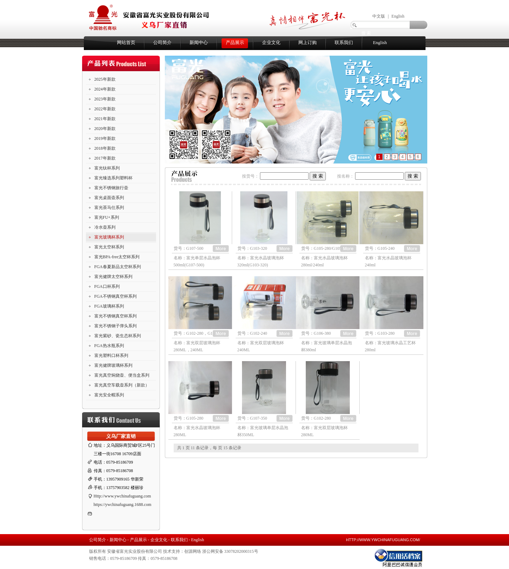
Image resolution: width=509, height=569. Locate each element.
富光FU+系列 (106, 217)
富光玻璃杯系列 (109, 237)
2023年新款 (105, 99)
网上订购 (307, 42)
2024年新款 (105, 89)
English (397, 16)
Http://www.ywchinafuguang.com (122, 496)
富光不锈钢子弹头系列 (115, 325)
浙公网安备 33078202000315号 (230, 551)
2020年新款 (105, 128)
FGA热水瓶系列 (109, 345)
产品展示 (235, 42)
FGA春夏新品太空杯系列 (117, 266)
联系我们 (344, 42)
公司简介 (162, 42)
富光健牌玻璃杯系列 (113, 365)
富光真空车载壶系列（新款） (121, 385)
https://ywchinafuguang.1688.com (122, 504)
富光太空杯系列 (109, 247)
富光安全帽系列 (109, 394)
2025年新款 (105, 79)
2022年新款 (105, 108)
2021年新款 (105, 118)
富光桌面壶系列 (109, 197)
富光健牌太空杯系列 (113, 276)
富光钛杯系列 (107, 168)
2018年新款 (105, 148)
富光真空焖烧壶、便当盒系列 (121, 375)
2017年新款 (105, 158)
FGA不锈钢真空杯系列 (115, 296)
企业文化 (271, 42)
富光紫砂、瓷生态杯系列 (117, 335)
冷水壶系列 (105, 227)
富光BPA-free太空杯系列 (117, 256)
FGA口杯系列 (107, 286)
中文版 (378, 16)
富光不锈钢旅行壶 (111, 187)
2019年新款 (105, 138)
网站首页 (126, 42)
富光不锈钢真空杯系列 (115, 316)
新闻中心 (199, 42)
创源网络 (192, 551)
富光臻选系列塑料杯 (113, 177)
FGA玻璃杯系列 (109, 306)
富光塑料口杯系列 (111, 355)
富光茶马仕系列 (109, 207)
